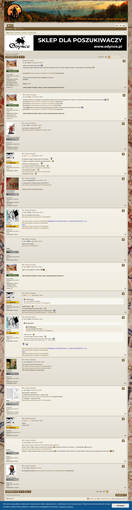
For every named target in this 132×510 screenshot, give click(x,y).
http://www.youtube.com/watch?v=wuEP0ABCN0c (37, 449)
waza (7, 476)
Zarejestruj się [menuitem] (124, 26)
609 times (15, 84)
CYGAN (8, 222)
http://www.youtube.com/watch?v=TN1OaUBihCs (36, 400)
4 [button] (116, 57)
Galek (7, 135)
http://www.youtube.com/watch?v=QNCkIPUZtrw (42, 109)
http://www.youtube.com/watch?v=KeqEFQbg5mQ (37, 366)
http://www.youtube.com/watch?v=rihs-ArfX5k (41, 105)
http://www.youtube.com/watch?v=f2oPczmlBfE (36, 171)
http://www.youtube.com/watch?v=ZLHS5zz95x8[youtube (50, 470)
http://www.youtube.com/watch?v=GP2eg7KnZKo (36, 185)
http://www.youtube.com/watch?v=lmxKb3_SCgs (36, 130)
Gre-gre (8, 159)
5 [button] (118, 57)
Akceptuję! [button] (120, 505)
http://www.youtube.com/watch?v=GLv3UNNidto (35, 226)
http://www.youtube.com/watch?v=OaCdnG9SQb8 (43, 73)
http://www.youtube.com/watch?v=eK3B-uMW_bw (37, 396)
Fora (11, 25)
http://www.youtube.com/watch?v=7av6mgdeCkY (36, 217)
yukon (8, 67)
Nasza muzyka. (12, 54)
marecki (25, 79)
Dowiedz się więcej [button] (66, 507)
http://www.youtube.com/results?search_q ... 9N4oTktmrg (39, 312)
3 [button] (112, 492)
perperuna (9, 370)
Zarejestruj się (19, 28)
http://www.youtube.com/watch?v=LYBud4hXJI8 (42, 101)
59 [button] (123, 57)
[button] (105, 57)
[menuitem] (116, 25)
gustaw (8, 449)
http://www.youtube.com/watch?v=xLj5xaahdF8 (35, 223)
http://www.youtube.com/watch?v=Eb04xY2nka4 (36, 368)
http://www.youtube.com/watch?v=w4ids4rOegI (36, 168)
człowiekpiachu (10, 191)
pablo (7, 400)
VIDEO (8, 248)
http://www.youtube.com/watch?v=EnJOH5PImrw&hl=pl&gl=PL (40, 445)
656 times (16, 85)
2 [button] (111, 57)
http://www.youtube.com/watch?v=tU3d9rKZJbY (42, 103)
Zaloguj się (10, 28)
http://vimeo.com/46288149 (30, 246)
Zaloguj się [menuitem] (121, 26)
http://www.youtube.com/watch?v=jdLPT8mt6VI (35, 221)
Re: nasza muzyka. (30, 95)
